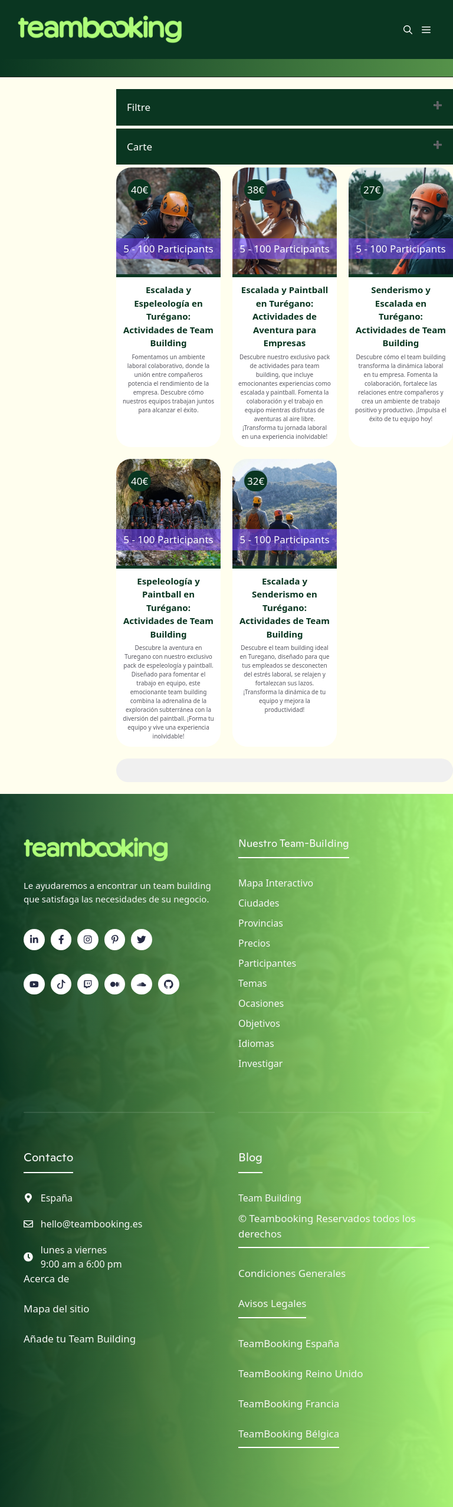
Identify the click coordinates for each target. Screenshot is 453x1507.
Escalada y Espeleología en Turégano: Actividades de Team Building (168, 316)
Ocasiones (261, 1003)
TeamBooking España (288, 1343)
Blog (250, 1157)
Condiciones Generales (292, 1273)
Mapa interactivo (275, 882)
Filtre (138, 107)
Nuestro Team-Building (293, 843)
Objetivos (259, 1023)
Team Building (269, 1197)
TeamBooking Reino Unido (300, 1373)
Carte (139, 146)
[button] (408, 29)
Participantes (267, 963)
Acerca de (46, 1278)
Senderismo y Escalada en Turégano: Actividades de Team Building (401, 316)
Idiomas (256, 1043)
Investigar (260, 1063)
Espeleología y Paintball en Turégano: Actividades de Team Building (168, 607)
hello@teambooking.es (92, 1223)
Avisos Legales (272, 1303)
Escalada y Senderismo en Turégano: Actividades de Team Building (284, 607)
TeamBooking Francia (288, 1403)
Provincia (258, 923)
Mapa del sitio (57, 1308)
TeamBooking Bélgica (288, 1433)
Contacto (48, 1157)
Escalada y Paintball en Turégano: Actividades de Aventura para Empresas (284, 316)
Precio (251, 943)
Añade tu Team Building (80, 1338)
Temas (252, 983)
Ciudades (258, 903)
